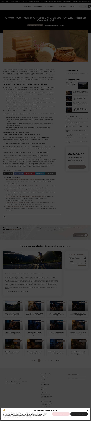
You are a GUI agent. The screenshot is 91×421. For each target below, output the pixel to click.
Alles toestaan (60, 414)
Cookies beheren (79, 414)
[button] (87, 410)
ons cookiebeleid (22, 416)
